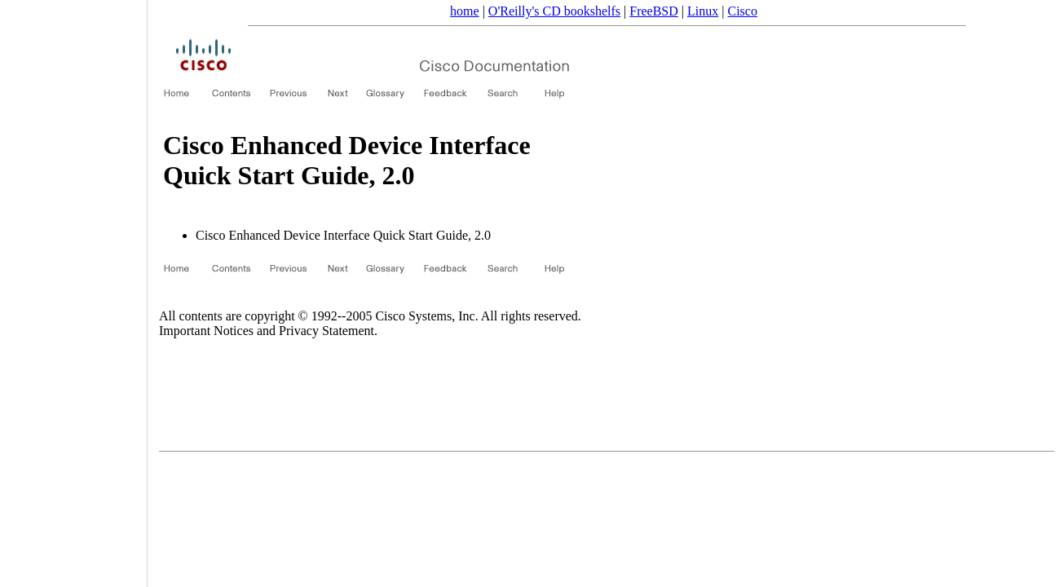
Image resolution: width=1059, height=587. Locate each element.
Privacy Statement (326, 331)
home (464, 11)
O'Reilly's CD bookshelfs (554, 11)
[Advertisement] (73, 287)
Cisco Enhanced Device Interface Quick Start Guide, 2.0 (343, 235)
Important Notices (206, 331)
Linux (702, 11)
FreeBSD (653, 11)
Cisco (742, 11)
